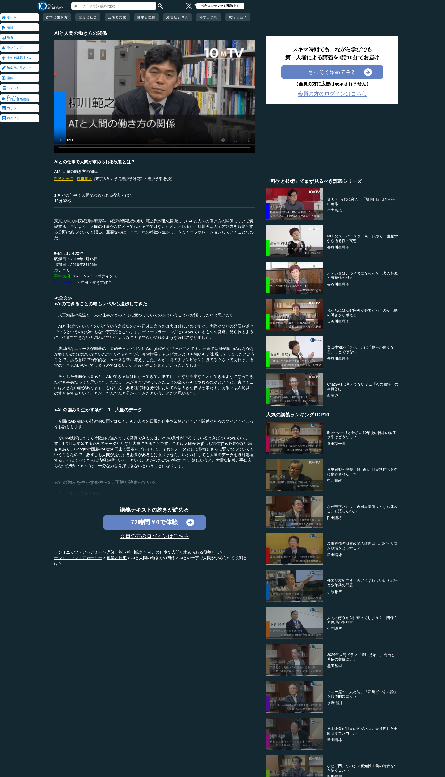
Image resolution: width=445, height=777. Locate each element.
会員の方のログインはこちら (154, 536)
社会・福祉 (64, 282)
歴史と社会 (88, 17)
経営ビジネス (177, 17)
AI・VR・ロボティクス (96, 276)
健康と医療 (146, 17)
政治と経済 (238, 17)
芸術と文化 (117, 17)
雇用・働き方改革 (96, 282)
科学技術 (62, 276)
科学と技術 (208, 17)
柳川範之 (84, 179)
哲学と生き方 (57, 17)
